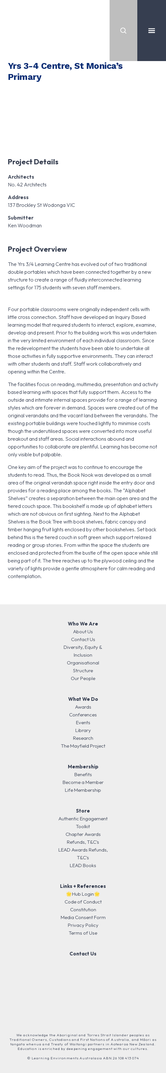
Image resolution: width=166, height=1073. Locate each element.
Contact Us (83, 639)
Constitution (83, 909)
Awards (83, 707)
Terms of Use (83, 933)
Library (83, 730)
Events (83, 722)
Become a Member (83, 782)
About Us (83, 631)
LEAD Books (83, 865)
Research (83, 738)
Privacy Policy (83, 925)
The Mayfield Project (83, 746)
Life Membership (83, 790)
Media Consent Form (83, 917)
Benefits (83, 774)
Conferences (83, 715)
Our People (83, 678)
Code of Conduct (83, 902)
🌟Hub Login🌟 (83, 894)
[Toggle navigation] (151, 30)
